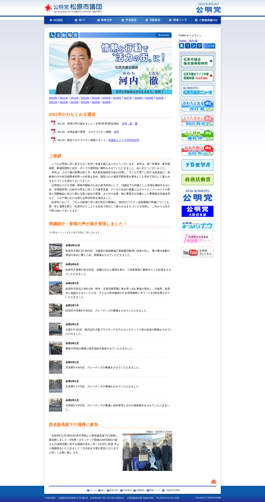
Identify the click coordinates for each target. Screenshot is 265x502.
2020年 (160, 97)
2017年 (128, 97)
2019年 (149, 97)
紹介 (103, 490)
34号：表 (127, 123)
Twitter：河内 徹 (188, 40)
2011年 (64, 97)
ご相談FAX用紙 (172, 490)
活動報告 (140, 490)
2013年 (85, 97)
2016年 (117, 97)
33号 (116, 131)
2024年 (85, 102)
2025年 (96, 102)
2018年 (138, 97)
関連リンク (154, 490)
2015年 (106, 97)
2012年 (74, 97)
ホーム (93, 490)
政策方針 (113, 490)
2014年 (96, 97)
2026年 (106, 102)
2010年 (53, 97)
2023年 (74, 102)
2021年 (53, 102)
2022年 (64, 102)
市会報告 (127, 490)
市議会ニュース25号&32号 (123, 140)
